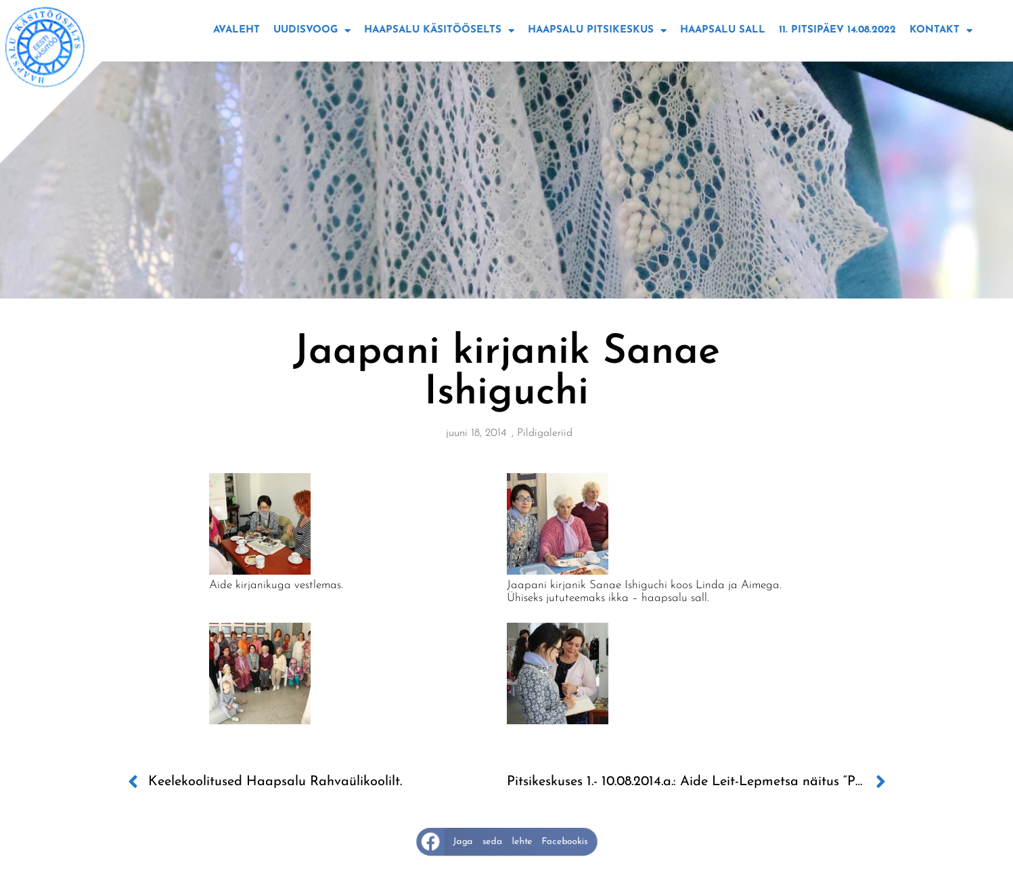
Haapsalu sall (722, 30)
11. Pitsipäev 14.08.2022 (837, 30)
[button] (507, 841)
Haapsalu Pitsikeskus (597, 31)
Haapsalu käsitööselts (439, 31)
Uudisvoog (312, 31)
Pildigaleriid (544, 433)
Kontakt (940, 31)
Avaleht (236, 30)
